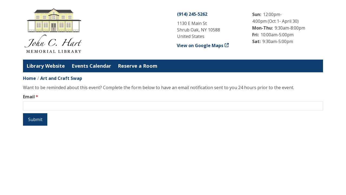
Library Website (45, 66)
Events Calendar (91, 66)
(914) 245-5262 (192, 14)
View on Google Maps (200, 45)
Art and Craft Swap (61, 78)
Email (29, 97)
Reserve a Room (137, 66)
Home (29, 78)
